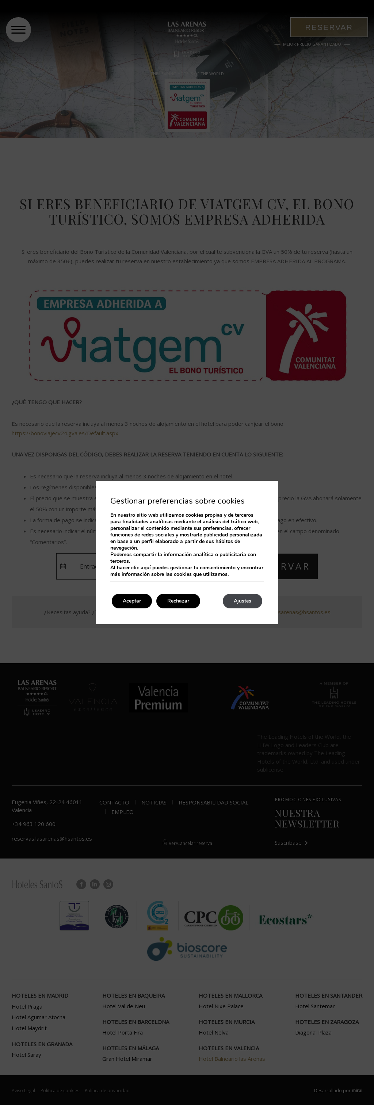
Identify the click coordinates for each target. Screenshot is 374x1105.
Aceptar (132, 600)
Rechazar (178, 600)
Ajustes (242, 600)
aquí (146, 567)
